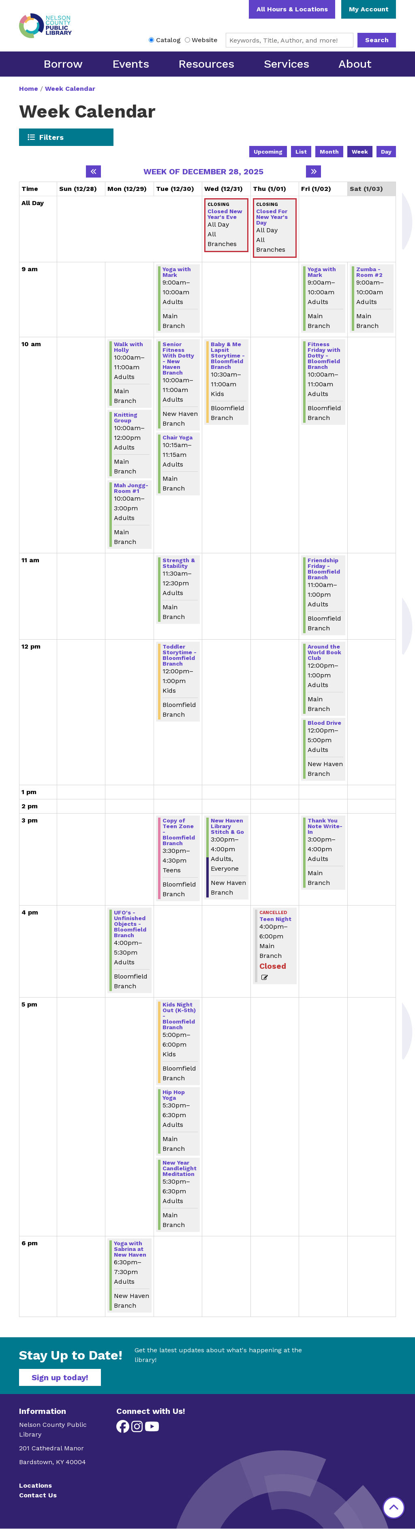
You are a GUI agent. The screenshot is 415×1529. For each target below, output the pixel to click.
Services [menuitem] (286, 64)
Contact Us (38, 1495)
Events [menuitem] (130, 64)
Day (386, 151)
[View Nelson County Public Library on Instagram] (138, 1429)
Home (28, 88)
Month (329, 151)
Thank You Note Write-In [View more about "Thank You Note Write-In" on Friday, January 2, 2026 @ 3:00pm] (325, 826)
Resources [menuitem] (206, 64)
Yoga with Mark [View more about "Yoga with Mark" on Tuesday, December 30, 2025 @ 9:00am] (177, 272)
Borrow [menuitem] (63, 64)
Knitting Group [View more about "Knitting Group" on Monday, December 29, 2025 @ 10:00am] (125, 417)
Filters (51, 137)
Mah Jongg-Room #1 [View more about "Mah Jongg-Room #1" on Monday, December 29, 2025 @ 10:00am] (131, 488)
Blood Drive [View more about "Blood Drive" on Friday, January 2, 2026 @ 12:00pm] (324, 723)
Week (360, 151)
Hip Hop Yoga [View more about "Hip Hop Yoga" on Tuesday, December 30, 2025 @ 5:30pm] (174, 1095)
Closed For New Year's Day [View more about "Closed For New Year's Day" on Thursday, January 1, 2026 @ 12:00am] (272, 216)
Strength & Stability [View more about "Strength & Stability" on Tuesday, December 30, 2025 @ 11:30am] (179, 563)
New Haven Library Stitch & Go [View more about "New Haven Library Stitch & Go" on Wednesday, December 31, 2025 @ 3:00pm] (227, 826)
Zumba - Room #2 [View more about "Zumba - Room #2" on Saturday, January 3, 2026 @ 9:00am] (369, 272)
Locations (35, 1485)
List (301, 151)
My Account (369, 9)
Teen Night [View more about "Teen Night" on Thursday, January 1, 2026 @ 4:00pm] (275, 919)
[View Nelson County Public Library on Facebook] (123, 1429)
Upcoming (268, 151)
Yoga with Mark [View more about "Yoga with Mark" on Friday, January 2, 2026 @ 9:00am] (322, 272)
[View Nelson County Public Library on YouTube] (152, 1429)
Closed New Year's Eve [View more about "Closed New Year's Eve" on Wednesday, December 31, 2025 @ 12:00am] (225, 214)
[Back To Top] (394, 1508)
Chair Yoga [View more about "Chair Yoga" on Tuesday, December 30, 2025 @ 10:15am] (178, 437)
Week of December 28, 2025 (203, 171)
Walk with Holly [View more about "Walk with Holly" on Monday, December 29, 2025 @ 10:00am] (128, 347)
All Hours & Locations (292, 9)
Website (205, 40)
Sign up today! (60, 1377)
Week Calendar (70, 88)
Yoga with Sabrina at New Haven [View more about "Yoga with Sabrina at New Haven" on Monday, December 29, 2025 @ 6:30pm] (130, 1248)
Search (377, 40)
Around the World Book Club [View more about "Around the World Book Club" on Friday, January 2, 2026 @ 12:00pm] (324, 652)
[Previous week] (93, 171)
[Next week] (313, 171)
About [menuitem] (355, 64)
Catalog (168, 40)
